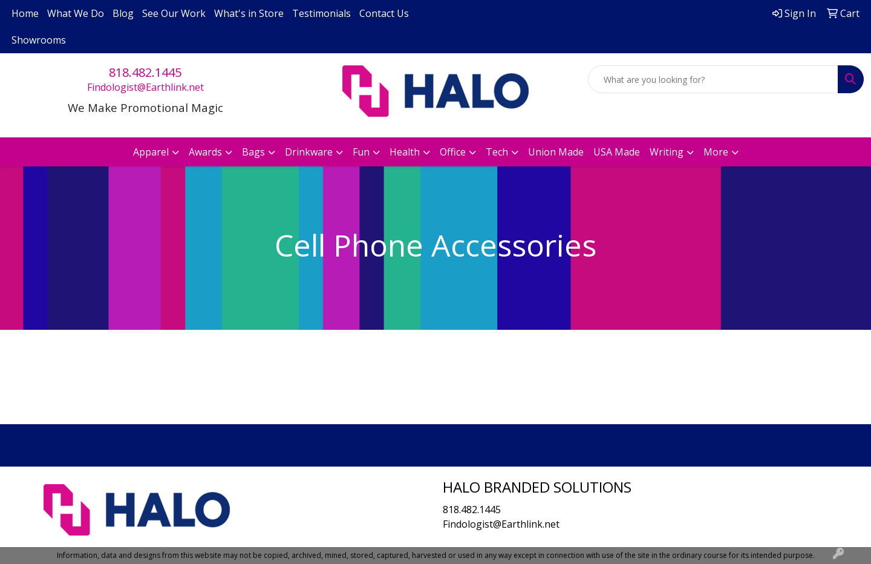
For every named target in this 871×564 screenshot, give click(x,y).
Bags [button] (253, 152)
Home (25, 13)
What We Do (75, 13)
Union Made (556, 152)
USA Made (616, 152)
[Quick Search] (713, 79)
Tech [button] (497, 152)
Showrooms (38, 40)
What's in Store (249, 13)
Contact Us (384, 13)
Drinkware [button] (309, 152)
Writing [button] (666, 152)
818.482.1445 (145, 72)
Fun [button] (361, 152)
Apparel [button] (151, 152)
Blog (123, 13)
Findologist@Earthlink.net (145, 87)
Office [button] (453, 152)
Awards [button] (205, 152)
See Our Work (174, 13)
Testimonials (321, 13)
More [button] (715, 152)
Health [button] (405, 152)
